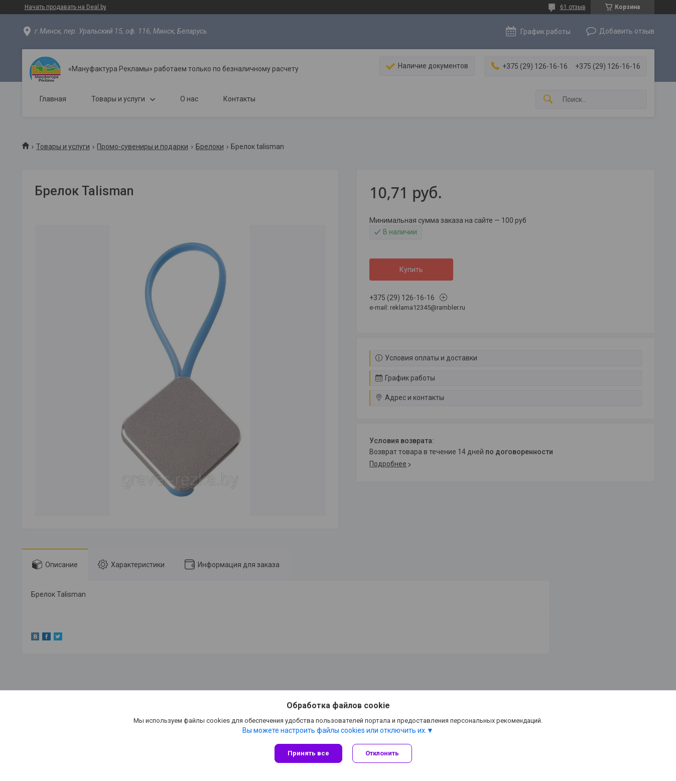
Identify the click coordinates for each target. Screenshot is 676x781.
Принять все (308, 753)
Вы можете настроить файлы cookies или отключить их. (334, 730)
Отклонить (382, 753)
